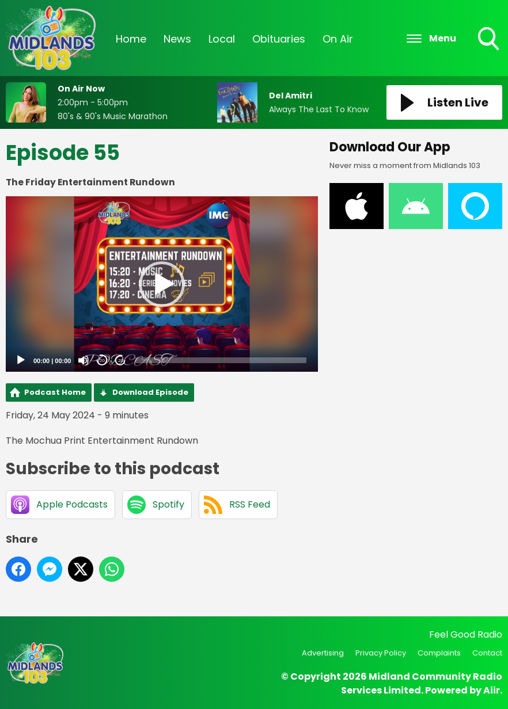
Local (221, 39)
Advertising (323, 652)
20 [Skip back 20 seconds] (102, 360)
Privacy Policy (380, 652)
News (177, 39)
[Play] (20, 360)
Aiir (491, 690)
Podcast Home (55, 392)
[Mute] (83, 360)
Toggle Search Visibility (489, 39)
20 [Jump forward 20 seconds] (120, 360)
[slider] (220, 360)
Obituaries (278, 39)
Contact (487, 652)
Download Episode (150, 392)
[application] (162, 284)
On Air (338, 39)
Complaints (439, 652)
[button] (162, 284)
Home (131, 39)
